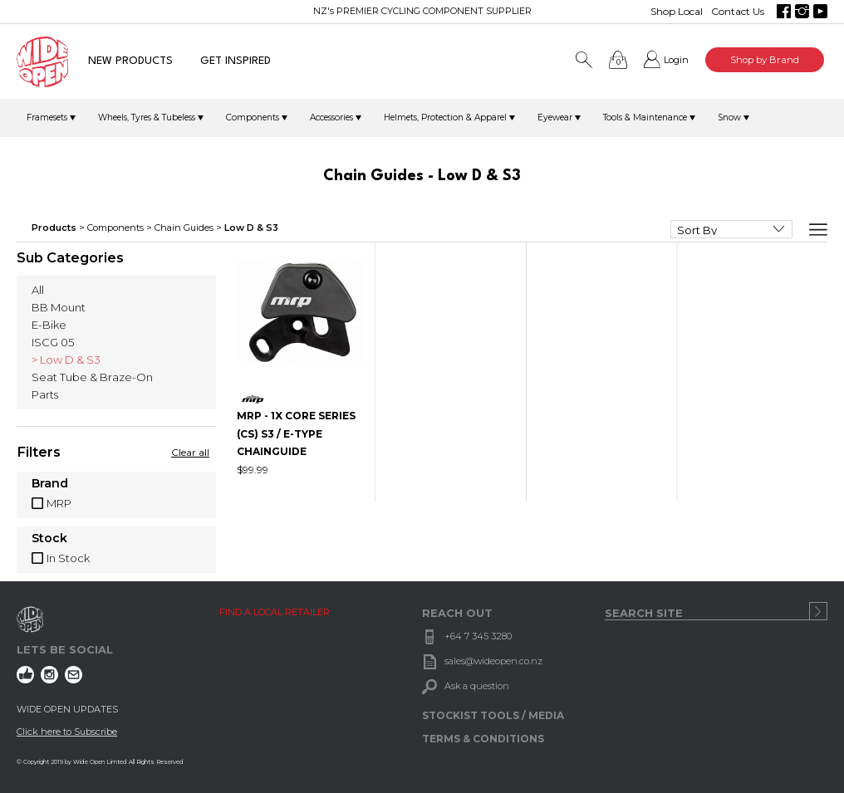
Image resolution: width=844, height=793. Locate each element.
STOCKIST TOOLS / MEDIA (493, 715)
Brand (50, 484)
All (38, 289)
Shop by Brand (764, 60)
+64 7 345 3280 (478, 636)
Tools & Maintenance (645, 117)
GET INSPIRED (235, 61)
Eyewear (554, 117)
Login (676, 60)
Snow (729, 117)
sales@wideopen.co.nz (493, 661)
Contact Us (737, 11)
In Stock (68, 558)
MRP (59, 503)
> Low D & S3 (66, 359)
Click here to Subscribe (67, 731)
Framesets (47, 117)
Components (252, 117)
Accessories (331, 117)
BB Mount (59, 307)
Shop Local (676, 11)
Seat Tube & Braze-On (92, 377)
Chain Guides (184, 227)
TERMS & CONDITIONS (483, 738)
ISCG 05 (53, 342)
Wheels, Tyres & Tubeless (146, 117)
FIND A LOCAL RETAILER (274, 612)
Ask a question (476, 686)
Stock (49, 539)
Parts (45, 394)
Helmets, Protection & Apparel (445, 117)
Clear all (190, 452)
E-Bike (49, 324)
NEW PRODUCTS (130, 61)
